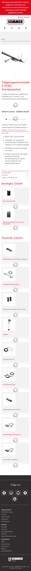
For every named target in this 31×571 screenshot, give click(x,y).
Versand (4, 529)
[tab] (15, 132)
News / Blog (5, 517)
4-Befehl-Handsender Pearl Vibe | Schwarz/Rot (15, 259)
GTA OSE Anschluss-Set (9, 384)
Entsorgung (5, 521)
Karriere (4, 514)
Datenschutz (5, 544)
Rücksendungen (7, 532)
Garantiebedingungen (9, 536)
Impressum (5, 546)
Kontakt (4, 527)
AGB (2, 542)
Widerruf (4, 534)
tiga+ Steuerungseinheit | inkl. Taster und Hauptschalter (13, 223)
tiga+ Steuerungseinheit (9, 201)
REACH (4, 549)
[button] (24, 17)
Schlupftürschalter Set (8, 359)
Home (3, 39)
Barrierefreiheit (6, 551)
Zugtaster (5, 334)
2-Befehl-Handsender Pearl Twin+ (11, 409)
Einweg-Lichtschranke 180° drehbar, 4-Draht (14, 309)
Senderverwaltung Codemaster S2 (12, 434)
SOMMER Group (7, 512)
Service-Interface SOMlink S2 (10, 459)
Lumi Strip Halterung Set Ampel (11, 284)
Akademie (5, 519)
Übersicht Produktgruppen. (17, 130)
